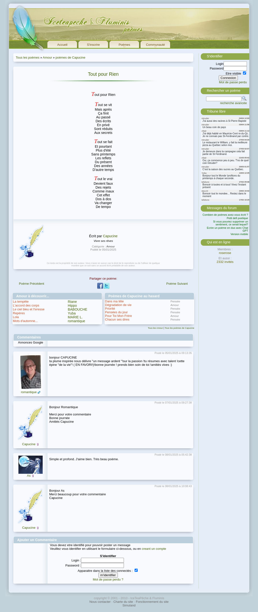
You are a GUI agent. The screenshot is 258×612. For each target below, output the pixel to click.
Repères (19, 313)
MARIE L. (75, 317)
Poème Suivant (177, 283)
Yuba (72, 313)
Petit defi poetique (237, 218)
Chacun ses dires (117, 319)
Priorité (110, 308)
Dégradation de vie (118, 305)
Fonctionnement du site (152, 602)
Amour (47, 57)
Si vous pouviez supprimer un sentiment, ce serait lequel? (230, 223)
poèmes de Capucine (70, 57)
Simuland (129, 605)
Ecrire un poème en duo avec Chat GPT (227, 229)
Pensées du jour (116, 312)
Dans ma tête (114, 301)
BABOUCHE (77, 309)
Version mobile (239, 234)
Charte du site (123, 602)
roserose (225, 253)
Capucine (110, 236)
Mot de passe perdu (233, 82)
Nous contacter (100, 602)
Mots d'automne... (25, 321)
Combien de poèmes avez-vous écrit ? (225, 214)
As (29, 475)
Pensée (175, 301)
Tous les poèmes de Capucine (179, 328)
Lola (16, 317)
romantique (76, 321)
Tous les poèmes (28, 57)
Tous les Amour (155, 328)
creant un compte (154, 549)
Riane (72, 302)
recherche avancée (233, 103)
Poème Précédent (31, 283)
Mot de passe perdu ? (108, 579)
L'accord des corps (26, 305)
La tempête (21, 301)
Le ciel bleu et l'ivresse (28, 309)
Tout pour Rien (103, 74)
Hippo (72, 305)
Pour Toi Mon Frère (118, 316)
